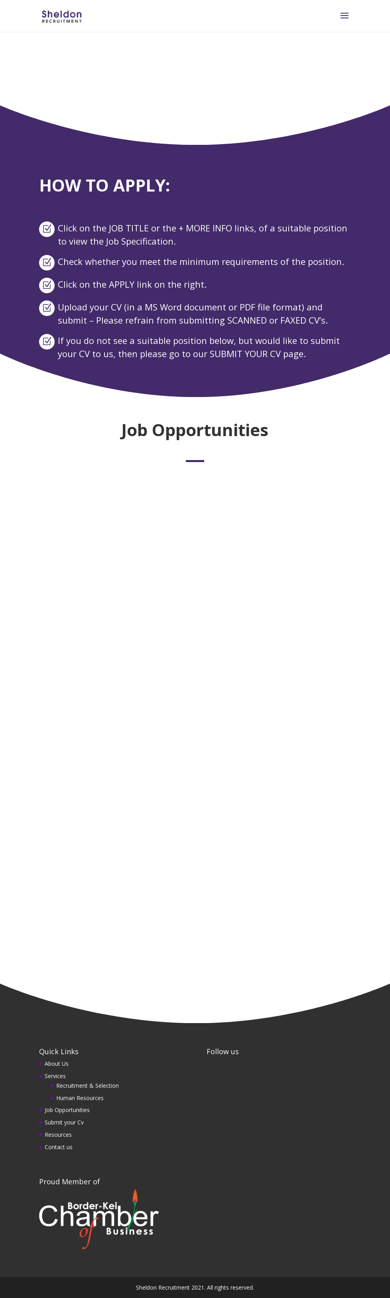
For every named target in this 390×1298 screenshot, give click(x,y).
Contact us (59, 1147)
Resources (58, 1134)
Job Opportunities (67, 1110)
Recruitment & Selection (87, 1085)
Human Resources (80, 1098)
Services (55, 1076)
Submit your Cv (64, 1122)
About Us (57, 1063)
